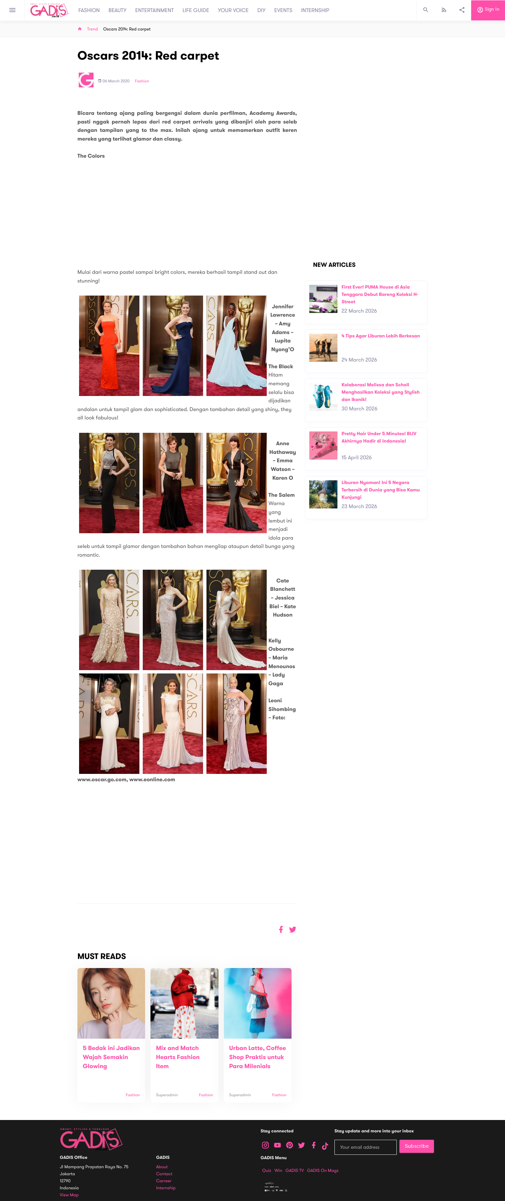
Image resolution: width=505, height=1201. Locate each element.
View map (69, 1195)
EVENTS (283, 10)
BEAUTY (118, 10)
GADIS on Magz (322, 1171)
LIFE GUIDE (196, 10)
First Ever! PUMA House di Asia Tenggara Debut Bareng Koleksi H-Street (379, 294)
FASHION (89, 10)
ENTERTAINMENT (154, 10)
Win (278, 1171)
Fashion (142, 81)
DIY (261, 10)
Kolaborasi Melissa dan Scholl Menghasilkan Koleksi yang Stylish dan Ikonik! (380, 392)
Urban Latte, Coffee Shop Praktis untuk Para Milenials (257, 1057)
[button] (293, 929)
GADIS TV (295, 1171)
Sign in (488, 10)
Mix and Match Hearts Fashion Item (177, 1057)
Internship (166, 1188)
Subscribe (417, 1146)
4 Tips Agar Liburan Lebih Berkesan (380, 336)
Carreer (164, 1181)
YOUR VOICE (233, 10)
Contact (164, 1174)
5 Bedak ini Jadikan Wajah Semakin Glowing (111, 1057)
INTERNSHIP (315, 10)
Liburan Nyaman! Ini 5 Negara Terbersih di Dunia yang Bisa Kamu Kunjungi (380, 489)
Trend (92, 29)
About (162, 1167)
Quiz (266, 1171)
